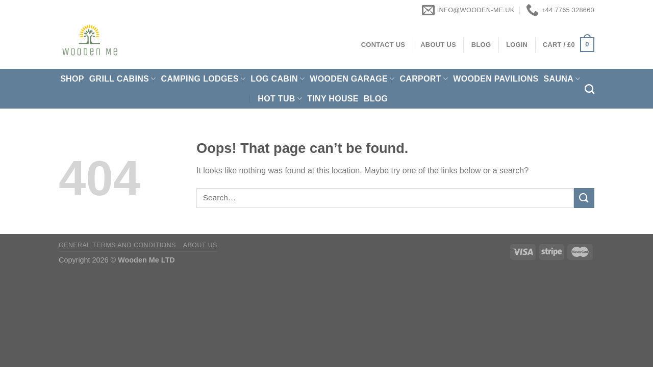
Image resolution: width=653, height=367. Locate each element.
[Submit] (584, 198)
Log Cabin (277, 79)
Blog (376, 98)
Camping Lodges (203, 79)
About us (200, 245)
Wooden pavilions (495, 78)
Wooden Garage (352, 79)
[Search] (589, 89)
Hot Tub (280, 98)
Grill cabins (122, 79)
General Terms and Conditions (117, 245)
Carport (423, 79)
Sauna (562, 79)
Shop (72, 78)
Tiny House (333, 98)
